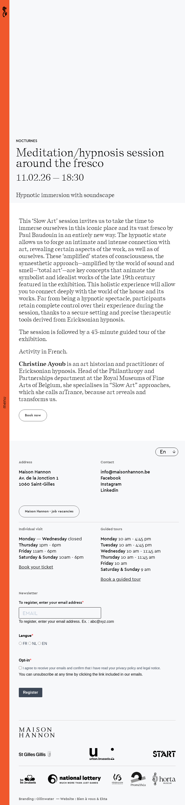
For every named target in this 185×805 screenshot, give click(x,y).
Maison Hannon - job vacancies (49, 511)
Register (30, 692)
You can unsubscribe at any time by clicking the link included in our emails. (81, 674)
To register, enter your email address (50, 602)
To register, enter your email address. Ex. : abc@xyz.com (66, 621)
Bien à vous (86, 799)
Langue (25, 636)
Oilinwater (45, 799)
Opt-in (24, 660)
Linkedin (109, 490)
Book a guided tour (121, 579)
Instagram (111, 484)
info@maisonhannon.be (125, 472)
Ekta (103, 799)
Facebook (111, 478)
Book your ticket (36, 566)
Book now (33, 415)
